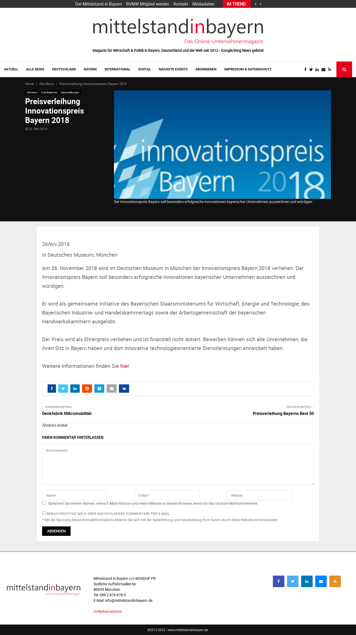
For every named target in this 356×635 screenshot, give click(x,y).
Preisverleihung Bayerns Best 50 (283, 413)
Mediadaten (203, 4)
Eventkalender (49, 92)
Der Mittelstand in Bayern (98, 4)
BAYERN (90, 69)
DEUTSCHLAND (64, 69)
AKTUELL (11, 69)
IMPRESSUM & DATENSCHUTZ (248, 69)
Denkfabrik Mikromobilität (66, 413)
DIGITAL (144, 69)
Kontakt (181, 4)
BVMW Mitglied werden (147, 4)
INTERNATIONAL (118, 69)
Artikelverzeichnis (108, 611)
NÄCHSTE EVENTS (173, 69)
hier (124, 365)
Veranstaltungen (70, 92)
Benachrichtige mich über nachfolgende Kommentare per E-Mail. (106, 514)
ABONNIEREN (206, 69)
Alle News (35, 69)
